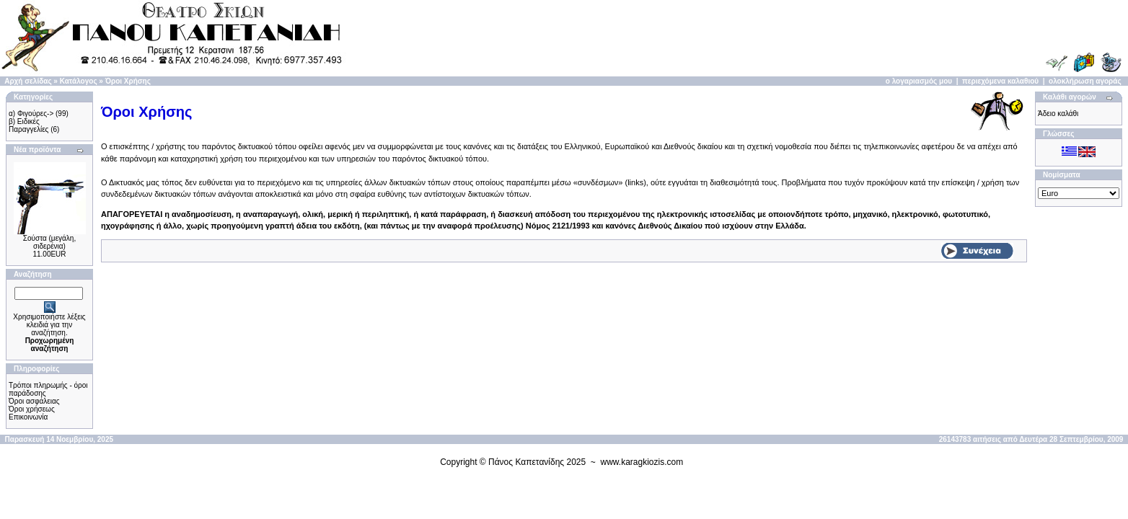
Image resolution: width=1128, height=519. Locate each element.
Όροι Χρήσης (128, 81)
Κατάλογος (78, 81)
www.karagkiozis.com (642, 462)
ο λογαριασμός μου (919, 81)
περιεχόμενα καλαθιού (1000, 81)
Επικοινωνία (28, 417)
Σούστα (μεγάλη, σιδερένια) (49, 242)
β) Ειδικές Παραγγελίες (28, 125)
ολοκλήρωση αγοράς (1085, 81)
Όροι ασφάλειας (34, 401)
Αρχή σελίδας (27, 81)
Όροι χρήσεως (32, 409)
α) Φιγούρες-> (31, 113)
